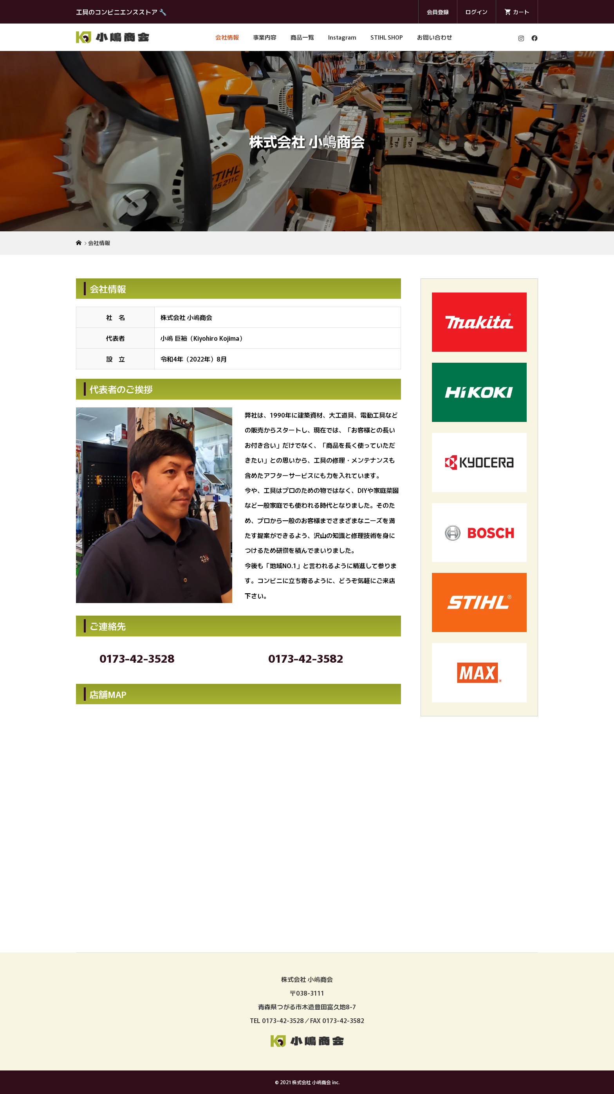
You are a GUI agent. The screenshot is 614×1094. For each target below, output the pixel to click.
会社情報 (227, 37)
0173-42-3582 (305, 658)
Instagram (342, 37)
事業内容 (264, 37)
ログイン (477, 12)
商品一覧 (302, 37)
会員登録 (438, 12)
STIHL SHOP (386, 37)
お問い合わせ (434, 37)
